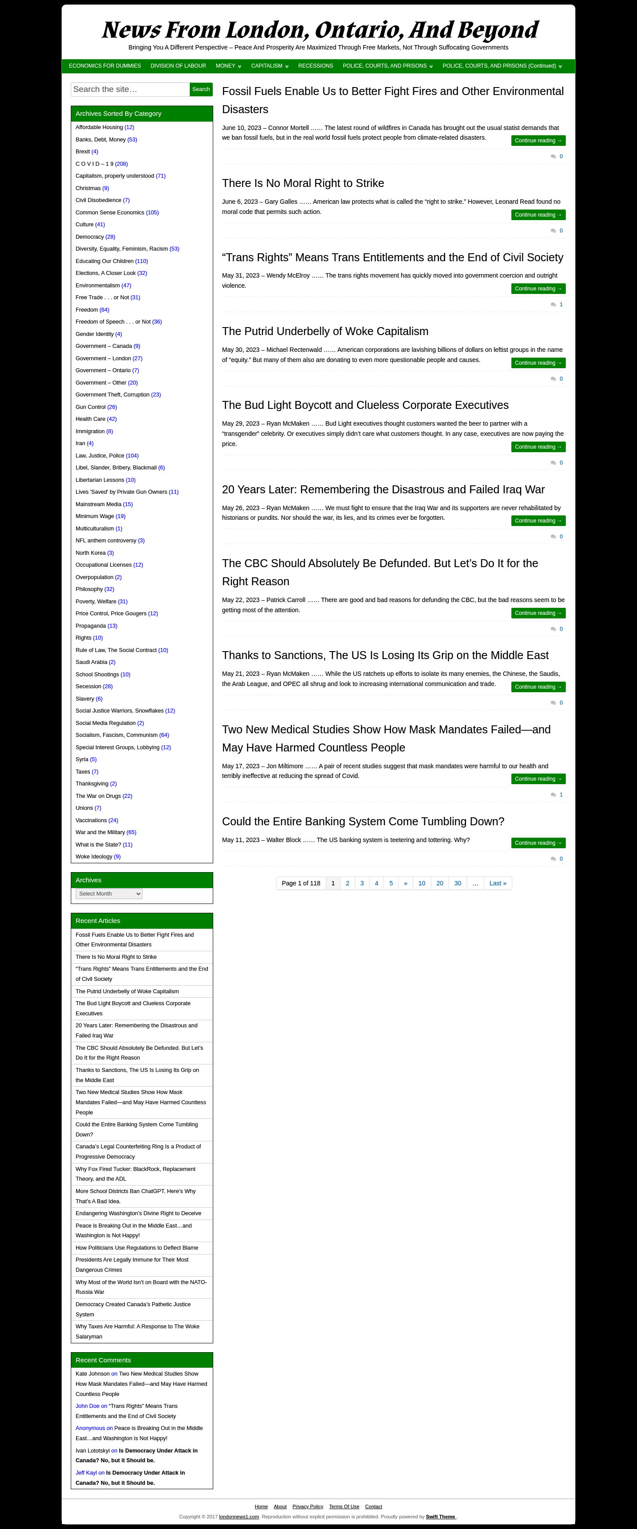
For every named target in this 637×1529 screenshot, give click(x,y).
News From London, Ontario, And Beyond (318, 30)
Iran (80, 443)
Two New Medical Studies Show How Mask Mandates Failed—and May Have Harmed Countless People (141, 1102)
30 (457, 883)
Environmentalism (98, 285)
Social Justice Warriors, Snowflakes (120, 711)
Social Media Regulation (106, 723)
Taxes (83, 772)
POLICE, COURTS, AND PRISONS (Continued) (499, 66)
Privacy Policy (307, 1506)
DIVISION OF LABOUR (178, 66)
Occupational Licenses (104, 565)
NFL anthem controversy (106, 541)
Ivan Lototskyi (93, 1451)
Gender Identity (95, 334)
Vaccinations (91, 820)
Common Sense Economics (110, 213)
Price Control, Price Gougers (111, 613)
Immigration (90, 431)
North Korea (91, 553)
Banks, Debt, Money (101, 140)
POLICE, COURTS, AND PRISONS (385, 66)
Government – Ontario (103, 370)
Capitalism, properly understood (115, 176)
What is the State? (98, 845)
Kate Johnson (93, 1374)
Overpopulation (94, 577)
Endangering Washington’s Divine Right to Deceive (138, 1213)
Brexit (83, 152)
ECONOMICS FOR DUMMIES (105, 66)
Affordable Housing (99, 127)
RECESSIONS (316, 66)
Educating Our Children (105, 261)
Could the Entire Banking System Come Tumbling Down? (363, 821)
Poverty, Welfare (96, 602)
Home (261, 1506)
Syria (82, 759)
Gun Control (91, 407)
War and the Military (100, 832)
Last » (498, 883)
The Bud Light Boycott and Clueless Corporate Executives (365, 405)
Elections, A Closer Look (106, 273)
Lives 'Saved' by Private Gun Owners (121, 492)
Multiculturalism (95, 529)
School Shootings (97, 674)
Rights (84, 638)
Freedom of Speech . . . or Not (113, 322)
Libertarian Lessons (100, 480)
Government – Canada (104, 346)
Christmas (88, 188)
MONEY (225, 66)
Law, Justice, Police (100, 456)
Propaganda (91, 626)
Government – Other (101, 383)
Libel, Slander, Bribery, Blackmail (116, 468)
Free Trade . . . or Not (102, 297)
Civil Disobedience (99, 200)
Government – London (103, 358)
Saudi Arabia (91, 662)
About (280, 1506)
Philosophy (89, 589)
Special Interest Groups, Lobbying (118, 747)
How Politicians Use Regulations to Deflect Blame (137, 1248)
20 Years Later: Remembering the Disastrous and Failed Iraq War (383, 489)
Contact (373, 1506)
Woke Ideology (94, 857)
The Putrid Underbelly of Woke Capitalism (325, 331)
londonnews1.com (239, 1516)
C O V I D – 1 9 (94, 164)
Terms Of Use (344, 1506)
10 (422, 883)
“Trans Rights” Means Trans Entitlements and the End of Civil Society (393, 257)
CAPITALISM (266, 66)
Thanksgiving (92, 784)
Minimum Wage (95, 516)
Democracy (90, 237)
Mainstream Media (99, 504)
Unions (84, 808)
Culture (85, 224)
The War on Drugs (98, 796)
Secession (88, 686)
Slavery (85, 699)
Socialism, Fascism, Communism (116, 735)
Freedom (87, 310)
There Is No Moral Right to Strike (303, 183)
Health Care (90, 419)
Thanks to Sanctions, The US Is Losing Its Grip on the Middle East (385, 655)
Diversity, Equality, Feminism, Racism (122, 249)
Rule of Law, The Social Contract (116, 650)
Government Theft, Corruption (113, 395)
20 (440, 883)
